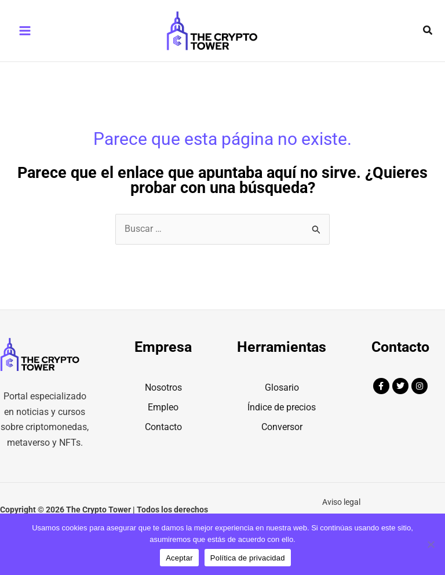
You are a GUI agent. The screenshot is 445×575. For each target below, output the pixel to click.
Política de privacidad (247, 558)
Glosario (282, 404)
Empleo (163, 424)
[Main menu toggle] (25, 39)
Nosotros (163, 404)
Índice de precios (281, 424)
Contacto (163, 443)
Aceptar (179, 558)
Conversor (281, 443)
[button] (428, 39)
